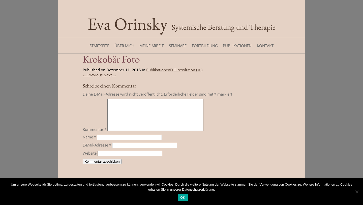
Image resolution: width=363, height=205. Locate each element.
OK (182, 197)
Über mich (124, 45)
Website (90, 159)
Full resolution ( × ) (186, 69)
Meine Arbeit (151, 45)
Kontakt (265, 45)
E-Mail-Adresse (97, 151)
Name (89, 142)
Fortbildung (205, 45)
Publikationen (237, 45)
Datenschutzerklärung (198, 189)
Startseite (99, 45)
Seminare (178, 45)
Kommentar (94, 135)
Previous (93, 74)
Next (110, 74)
